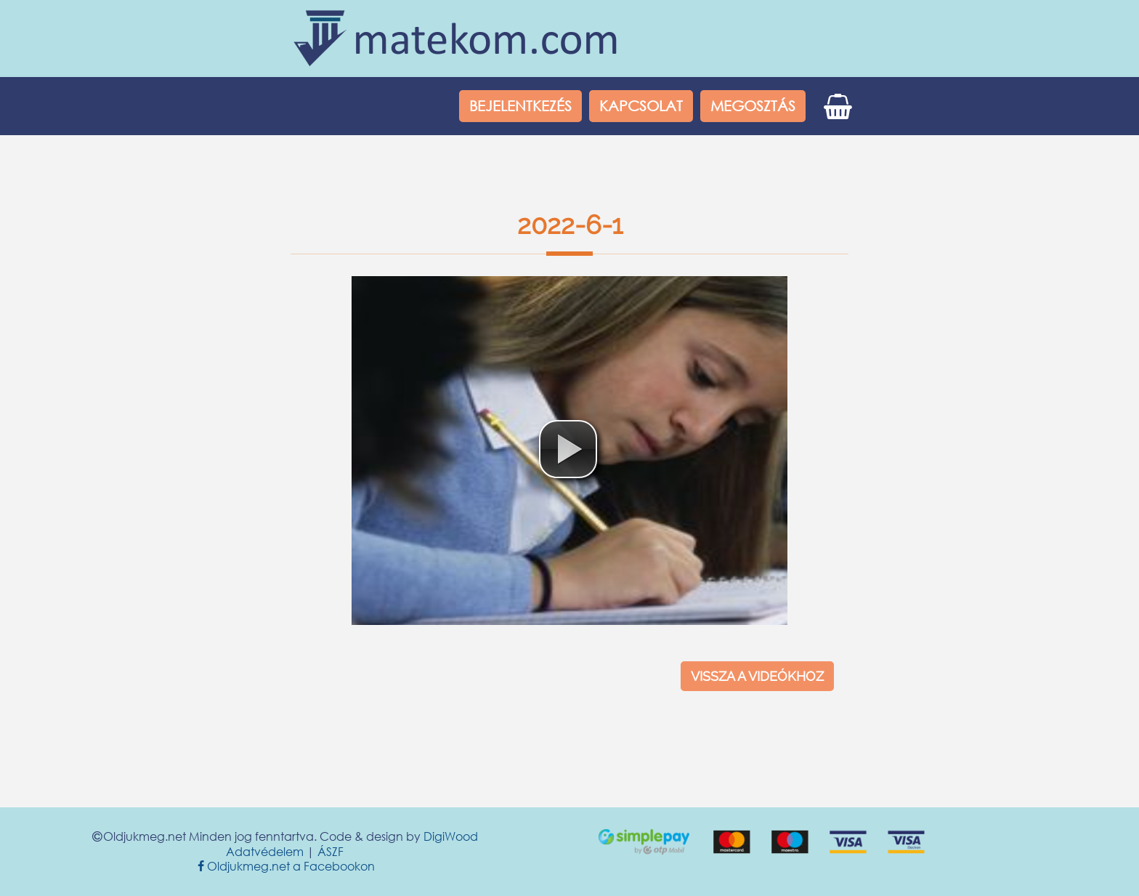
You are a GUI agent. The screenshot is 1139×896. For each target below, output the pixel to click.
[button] (568, 449)
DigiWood (450, 836)
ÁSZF (330, 851)
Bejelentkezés (520, 105)
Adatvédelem (265, 851)
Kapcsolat (641, 105)
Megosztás (752, 105)
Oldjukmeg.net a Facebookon (285, 865)
